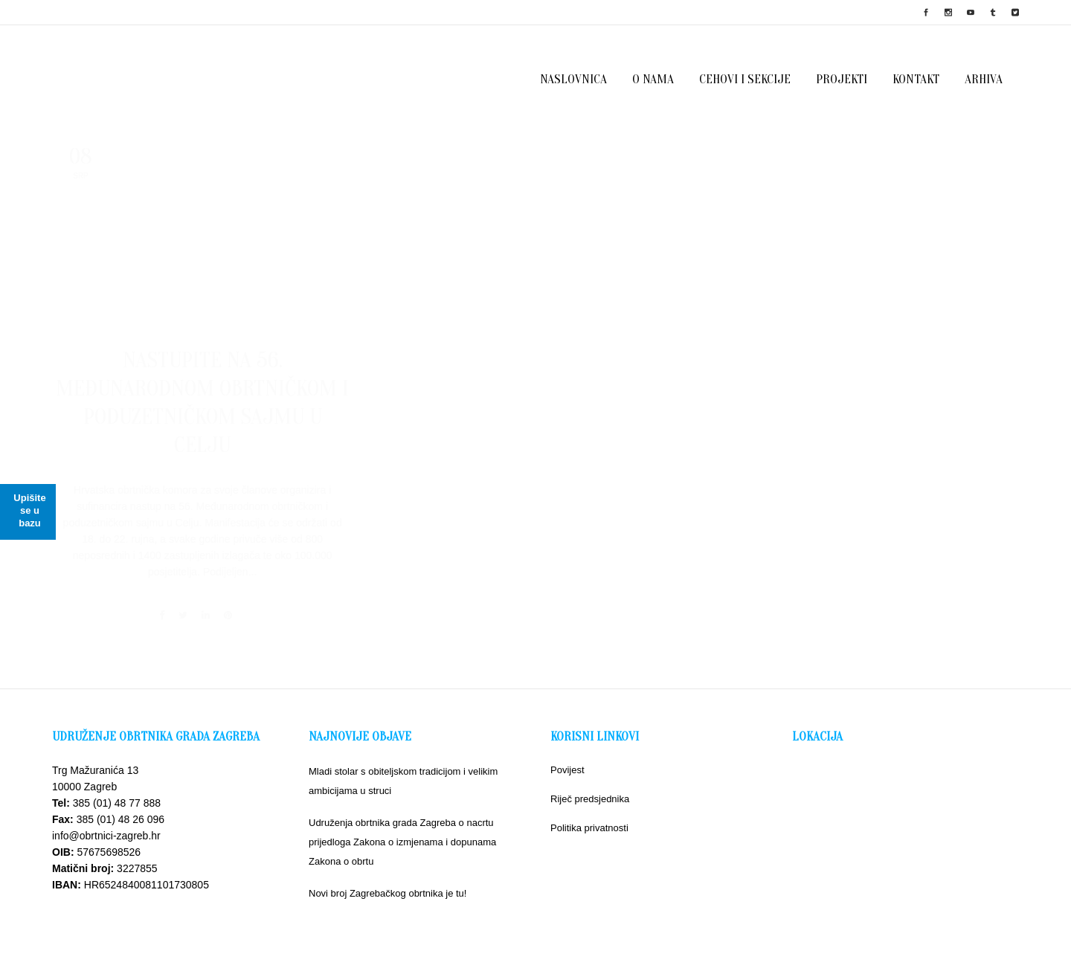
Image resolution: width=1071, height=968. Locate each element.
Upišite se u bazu (29, 510)
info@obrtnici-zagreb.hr (106, 821)
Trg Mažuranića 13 (95, 755)
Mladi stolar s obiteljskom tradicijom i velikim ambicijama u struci (403, 766)
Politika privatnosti (589, 813)
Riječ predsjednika (589, 784)
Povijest (567, 755)
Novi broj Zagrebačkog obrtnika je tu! (387, 878)
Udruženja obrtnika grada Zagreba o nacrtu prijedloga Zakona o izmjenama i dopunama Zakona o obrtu (402, 827)
